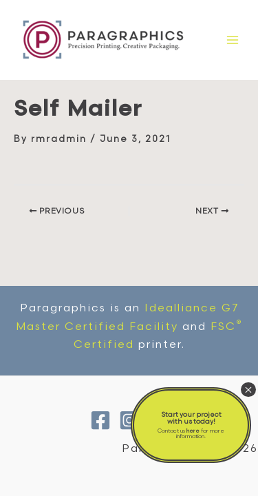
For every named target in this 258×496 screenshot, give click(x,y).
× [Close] (248, 389)
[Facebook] (100, 420)
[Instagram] (129, 420)
